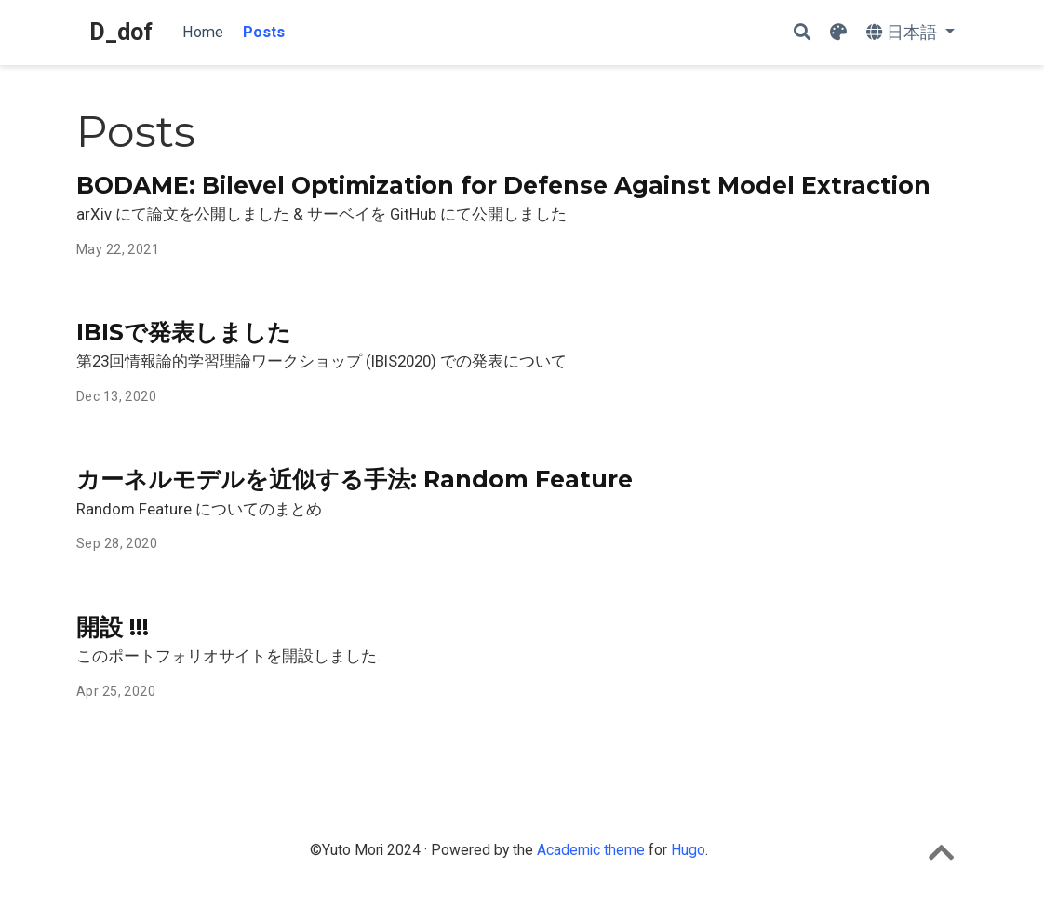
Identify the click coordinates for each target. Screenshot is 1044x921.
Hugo (688, 850)
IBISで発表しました (183, 332)
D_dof (121, 32)
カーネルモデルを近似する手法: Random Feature (354, 479)
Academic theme (591, 850)
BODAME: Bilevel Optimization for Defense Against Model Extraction (503, 185)
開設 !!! (112, 627)
